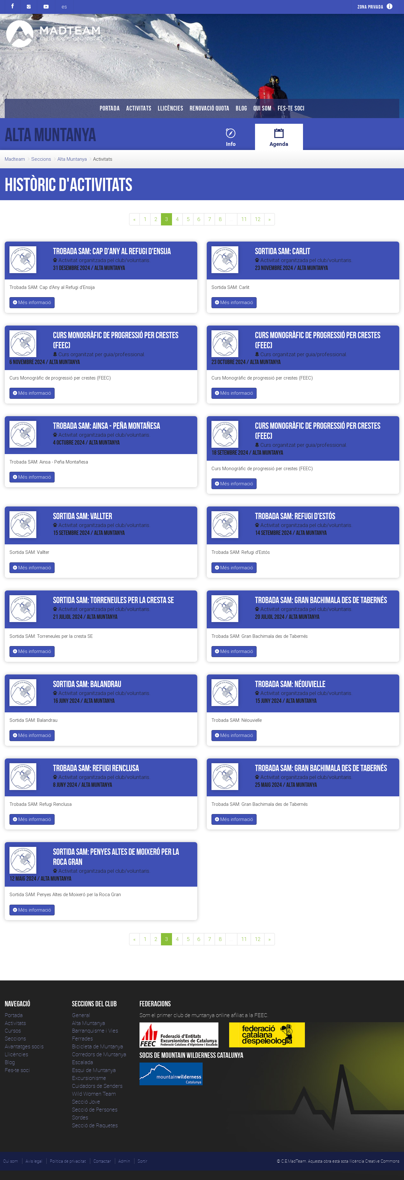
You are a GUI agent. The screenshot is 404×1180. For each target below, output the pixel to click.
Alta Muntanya (72, 159)
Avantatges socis (24, 1046)
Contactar (102, 1161)
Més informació (32, 302)
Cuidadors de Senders (97, 1085)
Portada (110, 108)
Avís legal (34, 1161)
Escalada (82, 1062)
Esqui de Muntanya (94, 1070)
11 (244, 219)
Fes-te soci (291, 108)
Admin (124, 1161)
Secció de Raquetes (95, 1125)
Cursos (13, 1030)
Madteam (15, 159)
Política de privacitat (68, 1161)
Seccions (41, 159)
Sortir (142, 1161)
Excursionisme (89, 1077)
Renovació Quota (209, 108)
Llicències (170, 108)
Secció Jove (86, 1101)
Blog (241, 108)
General (81, 1015)
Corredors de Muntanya (100, 1054)
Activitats (139, 108)
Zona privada (370, 6)
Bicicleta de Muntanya (97, 1046)
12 (257, 219)
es (64, 6)
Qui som (262, 108)
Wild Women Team (94, 1093)
